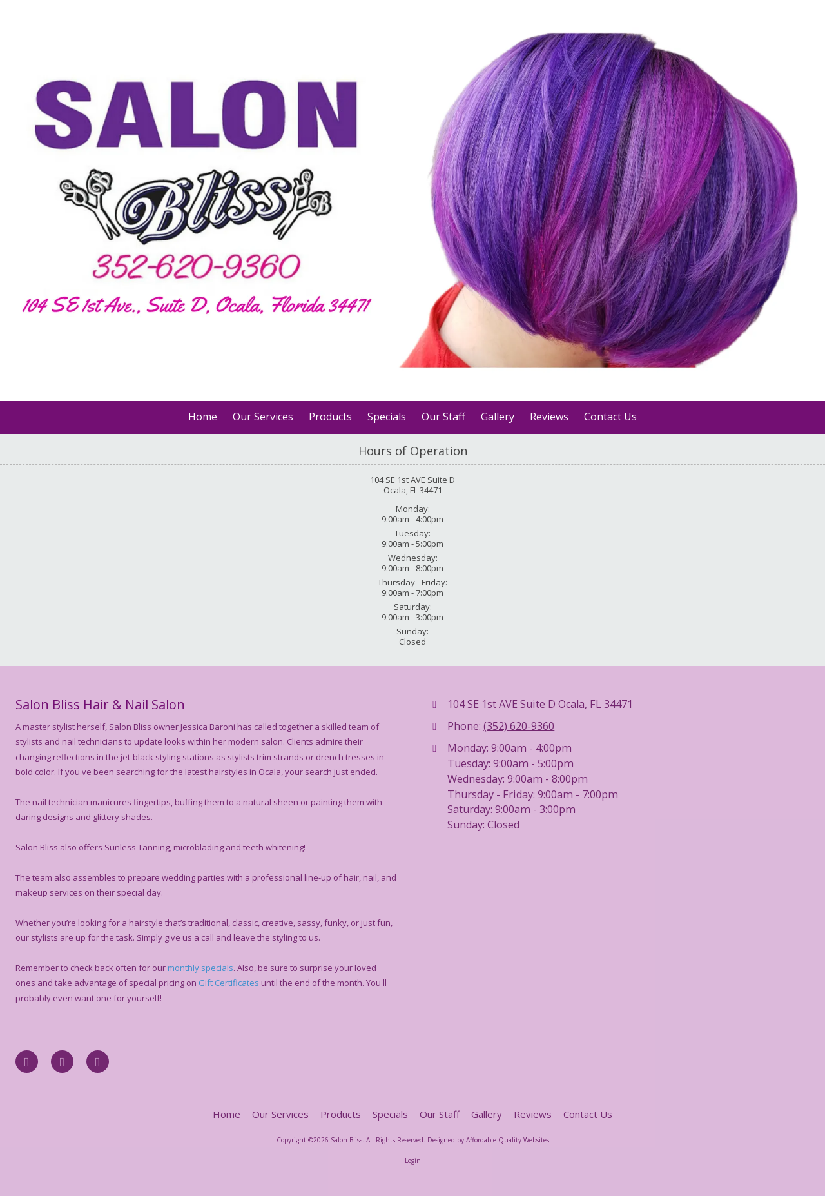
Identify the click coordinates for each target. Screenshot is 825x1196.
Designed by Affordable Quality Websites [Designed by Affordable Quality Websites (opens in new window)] (488, 1139)
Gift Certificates (229, 982)
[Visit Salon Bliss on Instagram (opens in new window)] (97, 1061)
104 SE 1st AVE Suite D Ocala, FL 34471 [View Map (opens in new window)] (540, 704)
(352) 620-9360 (518, 726)
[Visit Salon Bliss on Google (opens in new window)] (62, 1061)
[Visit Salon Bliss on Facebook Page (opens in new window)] (26, 1061)
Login (413, 1160)
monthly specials (200, 968)
